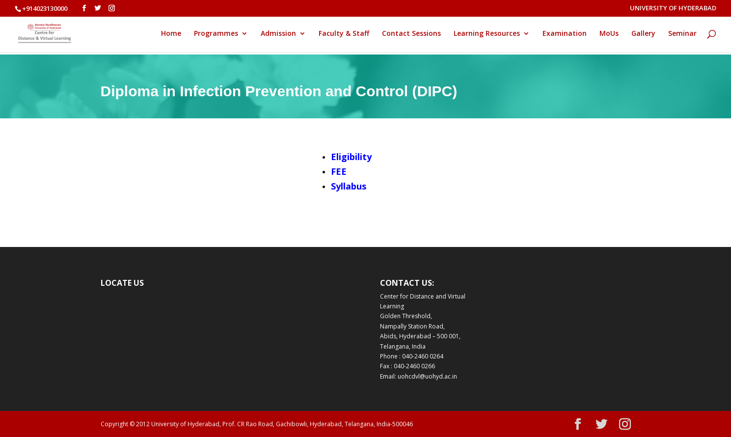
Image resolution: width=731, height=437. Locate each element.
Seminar (682, 34)
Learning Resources (487, 34)
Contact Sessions (411, 34)
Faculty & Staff (344, 34)
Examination (564, 34)
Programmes (216, 34)
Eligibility (351, 157)
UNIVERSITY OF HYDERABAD (673, 8)
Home (171, 34)
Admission (278, 34)
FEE (339, 171)
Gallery (643, 34)
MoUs (609, 34)
